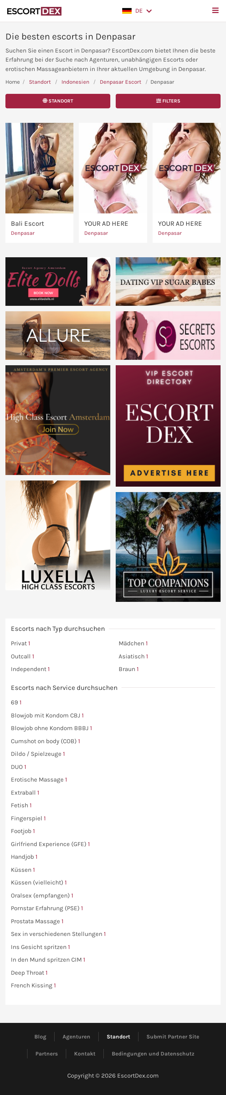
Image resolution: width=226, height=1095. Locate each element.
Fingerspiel (28, 818)
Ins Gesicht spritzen (40, 947)
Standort (40, 82)
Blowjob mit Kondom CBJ (47, 715)
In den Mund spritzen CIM (48, 960)
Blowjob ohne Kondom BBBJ (51, 728)
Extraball (25, 793)
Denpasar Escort (120, 82)
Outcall (22, 656)
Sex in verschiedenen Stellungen (58, 934)
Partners (46, 1053)
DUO (18, 767)
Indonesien (75, 82)
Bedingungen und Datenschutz (153, 1053)
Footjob (23, 831)
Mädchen (133, 643)
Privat (20, 643)
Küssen (23, 870)
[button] (137, 11)
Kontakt (84, 1053)
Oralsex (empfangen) (42, 895)
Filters (168, 101)
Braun (129, 669)
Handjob (24, 857)
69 (16, 702)
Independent (30, 669)
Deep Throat (29, 973)
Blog (40, 1036)
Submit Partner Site (172, 1036)
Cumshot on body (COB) (45, 741)
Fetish (21, 805)
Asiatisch (133, 656)
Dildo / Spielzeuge (38, 754)
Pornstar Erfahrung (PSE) (47, 908)
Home (12, 82)
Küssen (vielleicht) (39, 882)
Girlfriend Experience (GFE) (50, 844)
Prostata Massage (37, 921)
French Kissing (33, 985)
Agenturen (76, 1036)
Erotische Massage (39, 779)
